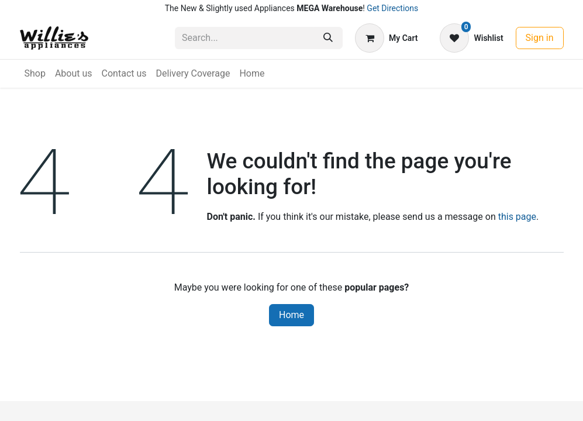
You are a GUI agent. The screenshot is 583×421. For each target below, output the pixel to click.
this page (517, 216)
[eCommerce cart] (386, 38)
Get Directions (392, 8)
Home (291, 314)
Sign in (540, 37)
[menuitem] (35, 73)
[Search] (328, 38)
